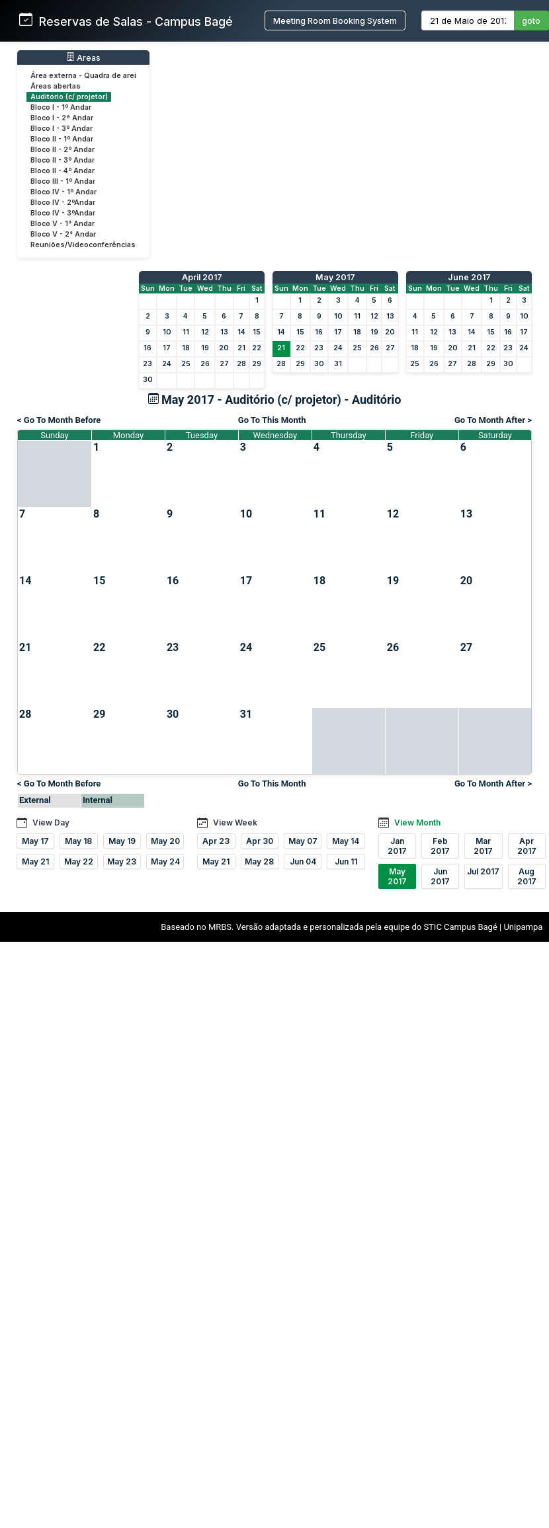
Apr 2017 (526, 846)
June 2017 (469, 277)
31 (338, 364)
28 (241, 364)
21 (241, 348)
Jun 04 (303, 861)
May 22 (78, 861)
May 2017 (335, 277)
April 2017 (202, 277)
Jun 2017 (440, 876)
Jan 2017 (397, 846)
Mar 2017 (483, 846)
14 (241, 332)
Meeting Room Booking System (335, 21)
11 (186, 332)
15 (257, 332)
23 (147, 364)
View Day (50, 822)
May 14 (345, 841)
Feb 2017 (440, 846)
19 (205, 348)
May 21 (35, 861)
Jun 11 (346, 861)
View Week (235, 822)
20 (224, 348)
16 (147, 348)
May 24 (165, 861)
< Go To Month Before (59, 420)
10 (167, 332)
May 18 (78, 841)
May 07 (302, 841)
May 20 (165, 841)
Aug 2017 (526, 876)
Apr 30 (259, 841)
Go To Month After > (493, 420)
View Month (417, 822)
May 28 (259, 861)
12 (205, 332)
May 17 (35, 841)
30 (148, 379)
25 (185, 364)
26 (205, 364)
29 (256, 364)
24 (166, 364)
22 (256, 348)
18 (186, 348)
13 (224, 332)
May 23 (121, 861)
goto (531, 21)
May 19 (122, 841)
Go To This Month (272, 420)
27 (224, 364)
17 (167, 348)
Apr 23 (216, 841)
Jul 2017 (483, 871)
